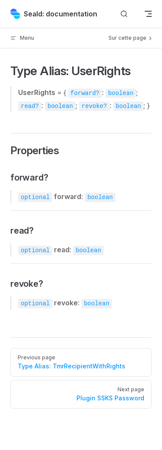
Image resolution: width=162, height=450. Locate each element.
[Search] (124, 14)
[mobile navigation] (148, 14)
